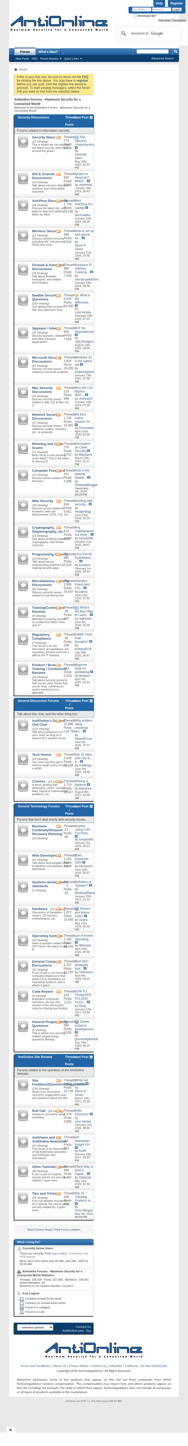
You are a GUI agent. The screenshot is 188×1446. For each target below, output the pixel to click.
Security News (43, 137)
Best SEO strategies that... (81, 965)
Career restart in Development (84, 1025)
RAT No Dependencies (85, 330)
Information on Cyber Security (82, 447)
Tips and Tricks (44, 1193)
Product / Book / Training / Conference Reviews (49, 669)
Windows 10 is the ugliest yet (83, 361)
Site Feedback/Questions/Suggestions (59, 1082)
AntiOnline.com (73, 1330)
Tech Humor (41, 755)
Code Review (42, 991)
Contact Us (83, 1327)
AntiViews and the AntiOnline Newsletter (49, 1139)
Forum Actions (49, 58)
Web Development (46, 855)
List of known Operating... (84, 937)
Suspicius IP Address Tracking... (83, 268)
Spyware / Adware (46, 328)
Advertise (115, 1366)
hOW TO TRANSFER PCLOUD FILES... (83, 997)
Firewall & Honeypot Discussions (48, 267)
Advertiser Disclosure (172, 20)
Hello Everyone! (82, 1112)
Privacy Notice (78, 1366)
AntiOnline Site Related (35, 1057)
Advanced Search (162, 58)
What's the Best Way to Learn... (84, 611)
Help (159, 3)
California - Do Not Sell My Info (146, 1366)
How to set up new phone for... (84, 234)
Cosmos (38, 781)
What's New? (48, 52)
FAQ (34, 58)
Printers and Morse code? (83, 912)
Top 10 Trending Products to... (84, 1196)
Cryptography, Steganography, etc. (48, 529)
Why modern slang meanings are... (83, 726)
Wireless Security (46, 231)
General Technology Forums (39, 806)
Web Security (42, 501)
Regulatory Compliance (41, 636)
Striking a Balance (81, 783)
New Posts (22, 58)
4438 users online (55, 1253)
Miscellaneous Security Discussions (50, 583)
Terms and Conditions (35, 1366)
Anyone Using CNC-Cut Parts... (83, 829)
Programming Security (50, 554)
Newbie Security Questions (45, 297)
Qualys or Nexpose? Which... (82, 177)
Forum (25, 52)
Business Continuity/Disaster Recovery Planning (47, 830)
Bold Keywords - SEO (82, 859)
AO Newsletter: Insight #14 (82, 1140)
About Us (59, 1366)
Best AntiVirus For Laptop (84, 204)
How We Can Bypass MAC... (84, 391)
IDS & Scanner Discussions (43, 176)
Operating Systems (47, 936)
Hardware (39, 909)
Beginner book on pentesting (82, 668)
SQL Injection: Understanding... (86, 140)
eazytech (67, 1285)
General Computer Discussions (46, 963)
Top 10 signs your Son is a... (83, 758)
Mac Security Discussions (42, 390)
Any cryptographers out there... (85, 531)
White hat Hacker (81, 1082)
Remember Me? (145, 16)
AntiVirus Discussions (50, 201)
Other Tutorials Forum (49, 1167)
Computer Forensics (48, 470)
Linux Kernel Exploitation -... (83, 557)
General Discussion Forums (38, 701)
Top (88, 1330)
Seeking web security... (84, 502)
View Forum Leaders (67, 1229)
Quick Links (71, 58)
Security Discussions (33, 117)
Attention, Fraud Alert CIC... (82, 584)
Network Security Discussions (45, 416)
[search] (148, 34)
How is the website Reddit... (82, 474)
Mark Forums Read (39, 1229)
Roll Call (39, 1111)
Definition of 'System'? (83, 883)
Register (176, 3)
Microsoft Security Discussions (46, 359)
